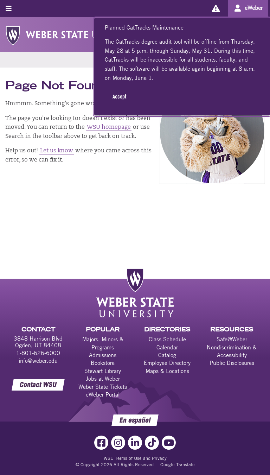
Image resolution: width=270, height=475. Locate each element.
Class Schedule (167, 339)
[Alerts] (215, 8)
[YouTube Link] (169, 443)
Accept (119, 96)
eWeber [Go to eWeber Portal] (254, 7)
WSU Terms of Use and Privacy (135, 458)
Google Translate (177, 464)
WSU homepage (109, 127)
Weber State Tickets (102, 386)
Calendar (167, 347)
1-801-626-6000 (38, 352)
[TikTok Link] (152, 443)
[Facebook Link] (101, 443)
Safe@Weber (232, 339)
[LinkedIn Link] (135, 443)
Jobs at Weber (103, 378)
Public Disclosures (232, 362)
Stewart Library (102, 370)
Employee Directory (167, 362)
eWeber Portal (103, 394)
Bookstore (103, 362)
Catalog (167, 355)
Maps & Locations (167, 370)
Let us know (56, 151)
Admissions (102, 355)
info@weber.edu (38, 360)
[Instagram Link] (118, 443)
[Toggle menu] (8, 8)
